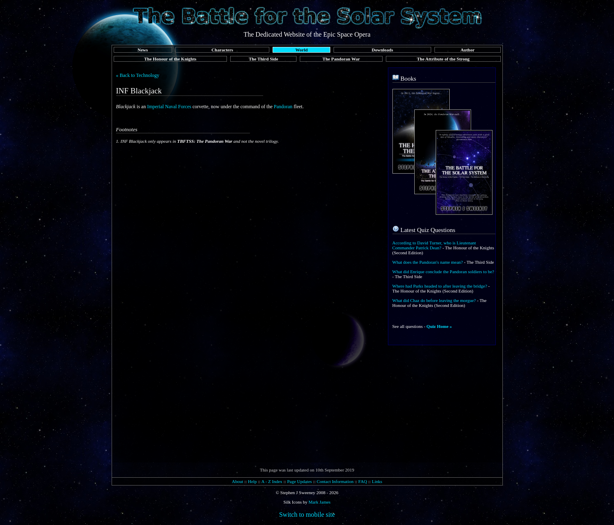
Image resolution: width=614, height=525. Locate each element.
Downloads (382, 49)
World (301, 49)
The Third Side (263, 58)
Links (377, 481)
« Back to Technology (137, 75)
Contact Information (335, 481)
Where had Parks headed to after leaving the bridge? (439, 285)
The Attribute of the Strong (443, 58)
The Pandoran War (341, 58)
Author (467, 49)
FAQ (362, 481)
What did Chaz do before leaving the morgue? (434, 300)
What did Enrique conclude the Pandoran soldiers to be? (443, 271)
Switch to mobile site (307, 514)
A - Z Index (271, 481)
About (237, 481)
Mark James (319, 501)
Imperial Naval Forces (169, 106)
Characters (222, 49)
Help (252, 481)
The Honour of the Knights (170, 58)
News (143, 49)
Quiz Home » (439, 326)
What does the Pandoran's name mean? (427, 262)
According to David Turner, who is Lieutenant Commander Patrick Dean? (434, 245)
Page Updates (299, 481)
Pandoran (283, 106)
